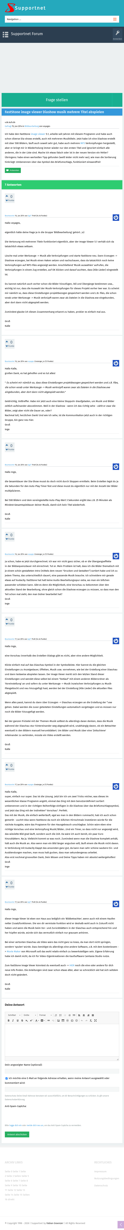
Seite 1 (16, 1171)
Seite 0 (8, 1171)
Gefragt (8, 126)
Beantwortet (10, 216)
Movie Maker (14, 951)
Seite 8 (24, 1180)
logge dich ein (15, 1125)
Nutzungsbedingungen (106, 1178)
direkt (11, 1199)
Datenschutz (101, 1185)
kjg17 (30, 216)
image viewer (38, 134)
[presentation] (29, 1115)
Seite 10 (17, 1185)
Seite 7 (16, 1180)
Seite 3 (10, 1176)
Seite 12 (12, 1190)
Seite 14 (9, 1194)
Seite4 (17, 1176)
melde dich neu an (35, 1125)
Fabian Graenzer (54, 1223)
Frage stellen (57, 100)
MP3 (82, 143)
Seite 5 (25, 1176)
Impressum (100, 1171)
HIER (71, 965)
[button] (14, 1015)
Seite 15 (18, 1194)
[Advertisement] (62, 67)
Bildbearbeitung (32, 126)
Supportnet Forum (27, 34)
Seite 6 (8, 1180)
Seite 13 (21, 1190)
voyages (31, 361)
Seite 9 (8, 1185)
